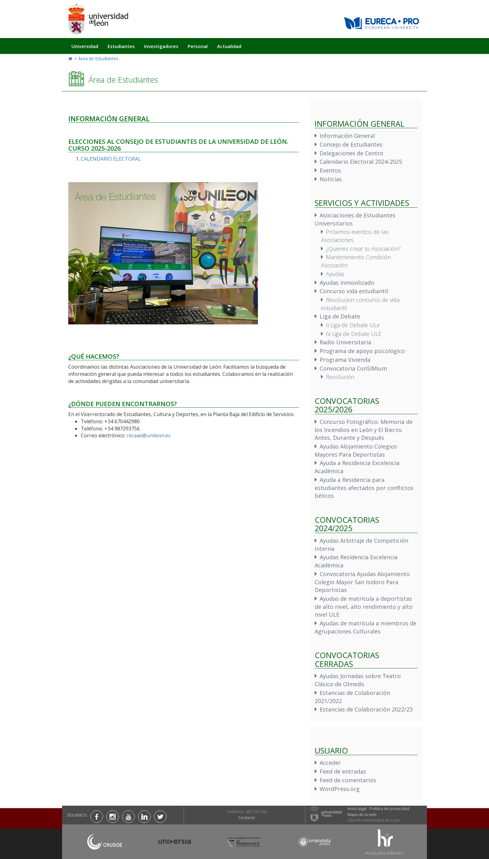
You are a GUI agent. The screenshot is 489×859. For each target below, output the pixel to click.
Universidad (84, 46)
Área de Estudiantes (98, 58)
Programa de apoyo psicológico (362, 351)
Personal (198, 46)
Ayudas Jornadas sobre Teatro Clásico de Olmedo (358, 680)
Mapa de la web (361, 814)
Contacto (246, 817)
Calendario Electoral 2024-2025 (361, 161)
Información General (347, 135)
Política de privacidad (389, 808)
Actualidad (229, 46)
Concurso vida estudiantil (354, 291)
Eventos (330, 170)
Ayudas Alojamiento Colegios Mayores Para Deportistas (356, 450)
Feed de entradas (343, 771)
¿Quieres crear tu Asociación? (363, 248)
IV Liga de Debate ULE (353, 333)
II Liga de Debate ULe (353, 325)
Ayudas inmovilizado (347, 282)
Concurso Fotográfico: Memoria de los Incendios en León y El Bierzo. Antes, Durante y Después (364, 429)
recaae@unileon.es (149, 435)
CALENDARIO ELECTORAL (111, 158)
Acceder (330, 762)
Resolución (340, 377)
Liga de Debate (340, 316)
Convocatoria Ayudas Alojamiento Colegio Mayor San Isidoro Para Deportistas (362, 582)
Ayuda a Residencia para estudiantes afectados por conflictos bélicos (364, 487)
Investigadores (161, 46)
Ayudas (335, 274)
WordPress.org (340, 789)
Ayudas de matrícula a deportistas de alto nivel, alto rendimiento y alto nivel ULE (364, 606)
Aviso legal (356, 808)
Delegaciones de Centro (351, 153)
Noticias (331, 179)
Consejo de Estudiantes (351, 144)
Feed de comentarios (348, 780)
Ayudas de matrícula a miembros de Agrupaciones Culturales (365, 627)
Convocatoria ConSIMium (353, 368)
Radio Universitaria (345, 342)
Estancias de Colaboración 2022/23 (366, 709)
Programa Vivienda (345, 359)
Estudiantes (121, 46)
